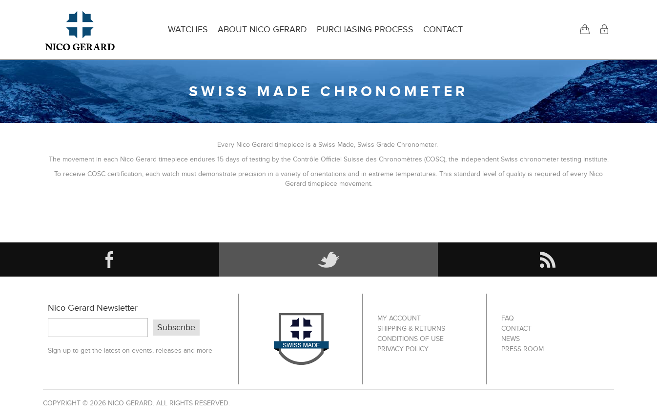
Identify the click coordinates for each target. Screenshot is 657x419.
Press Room (522, 349)
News (510, 339)
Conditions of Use (410, 339)
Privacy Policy (403, 349)
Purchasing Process (365, 29)
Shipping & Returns (411, 328)
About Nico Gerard (262, 29)
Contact (443, 29)
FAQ (507, 318)
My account (399, 318)
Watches (188, 29)
